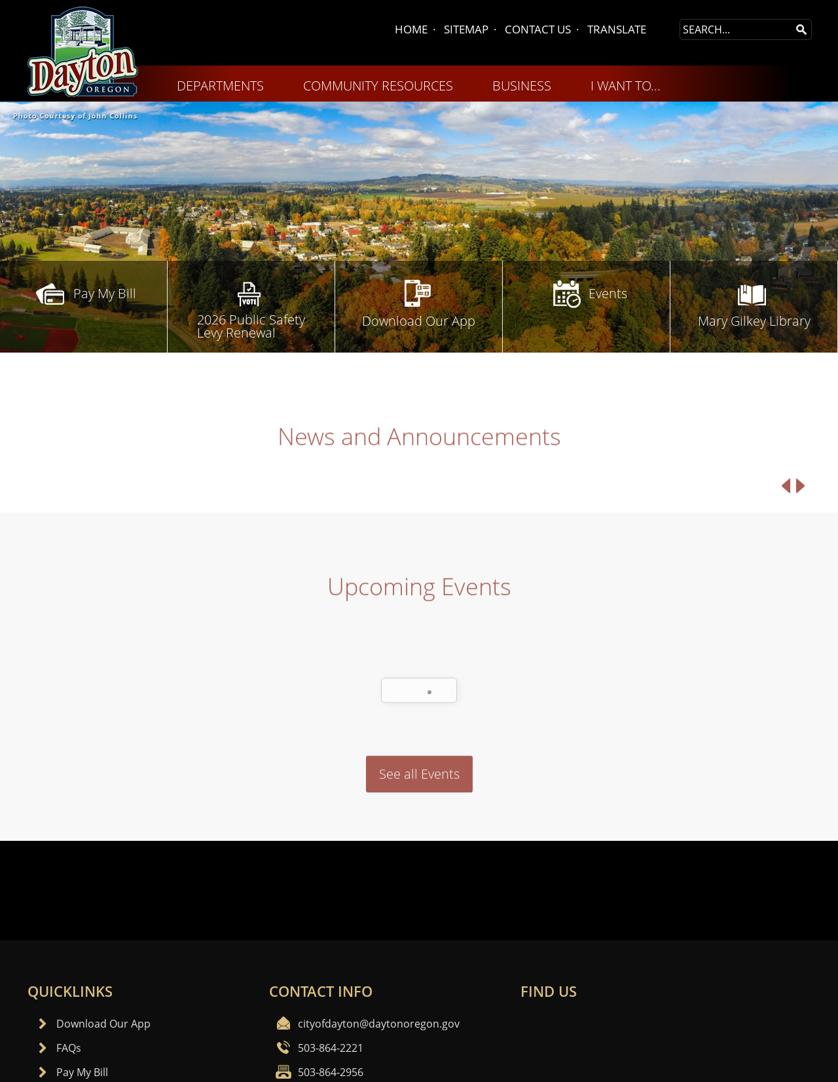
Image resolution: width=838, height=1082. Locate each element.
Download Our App (103, 1023)
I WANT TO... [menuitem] (626, 85)
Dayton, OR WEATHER (419, 890)
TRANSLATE (616, 29)
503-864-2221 (330, 1048)
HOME (411, 29)
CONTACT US (538, 29)
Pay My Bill (82, 1072)
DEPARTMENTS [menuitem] (220, 85)
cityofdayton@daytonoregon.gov (379, 1023)
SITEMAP (466, 29)
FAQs (68, 1048)
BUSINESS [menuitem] (521, 85)
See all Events (419, 809)
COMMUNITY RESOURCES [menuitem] (378, 85)
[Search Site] (736, 29)
